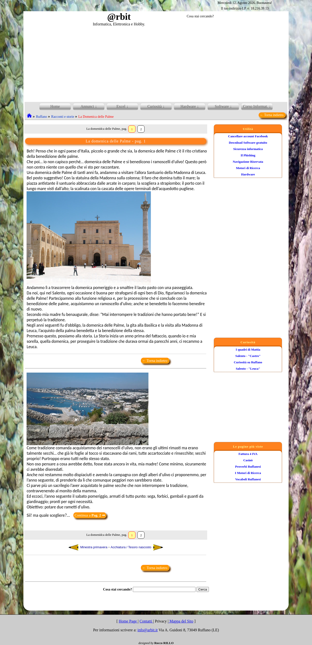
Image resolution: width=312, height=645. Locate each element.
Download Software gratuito (248, 142)
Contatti (146, 621)
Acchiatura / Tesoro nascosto (137, 547)
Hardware (248, 174)
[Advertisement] (156, 63)
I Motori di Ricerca (248, 473)
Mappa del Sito (180, 621)
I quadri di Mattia (248, 349)
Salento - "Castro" (248, 356)
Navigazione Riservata (248, 161)
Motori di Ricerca (248, 168)
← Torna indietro (272, 115)
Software (222, 106)
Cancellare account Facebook (248, 136)
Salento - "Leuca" (248, 368)
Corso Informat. (255, 106)
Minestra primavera (87, 547)
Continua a (90, 515)
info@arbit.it (147, 630)
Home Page (128, 621)
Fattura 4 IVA (247, 454)
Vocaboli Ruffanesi (248, 479)
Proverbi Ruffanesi (248, 466)
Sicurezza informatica (248, 149)
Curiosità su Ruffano (248, 362)
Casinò (248, 460)
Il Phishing (248, 155)
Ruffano (41, 116)
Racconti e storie (62, 116)
